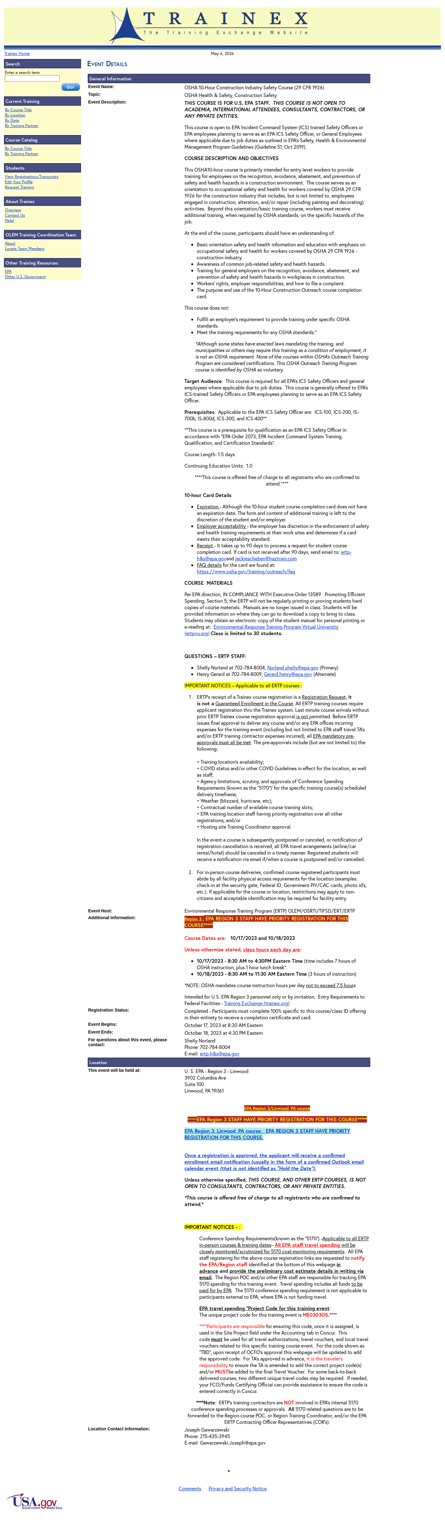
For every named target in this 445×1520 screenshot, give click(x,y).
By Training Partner (21, 125)
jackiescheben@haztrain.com (266, 558)
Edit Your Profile (19, 182)
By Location (15, 115)
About (10, 243)
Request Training (19, 187)
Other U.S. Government (25, 276)
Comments (190, 1488)
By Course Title (18, 110)
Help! (9, 220)
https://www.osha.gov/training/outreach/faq (246, 571)
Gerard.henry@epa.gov (288, 674)
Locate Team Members (24, 248)
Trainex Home (17, 53)
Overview (13, 210)
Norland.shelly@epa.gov (293, 667)
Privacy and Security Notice (238, 1488)
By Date (12, 120)
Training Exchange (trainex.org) (257, 1003)
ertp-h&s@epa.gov (219, 1053)
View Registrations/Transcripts (31, 176)
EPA (8, 271)
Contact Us (15, 215)
